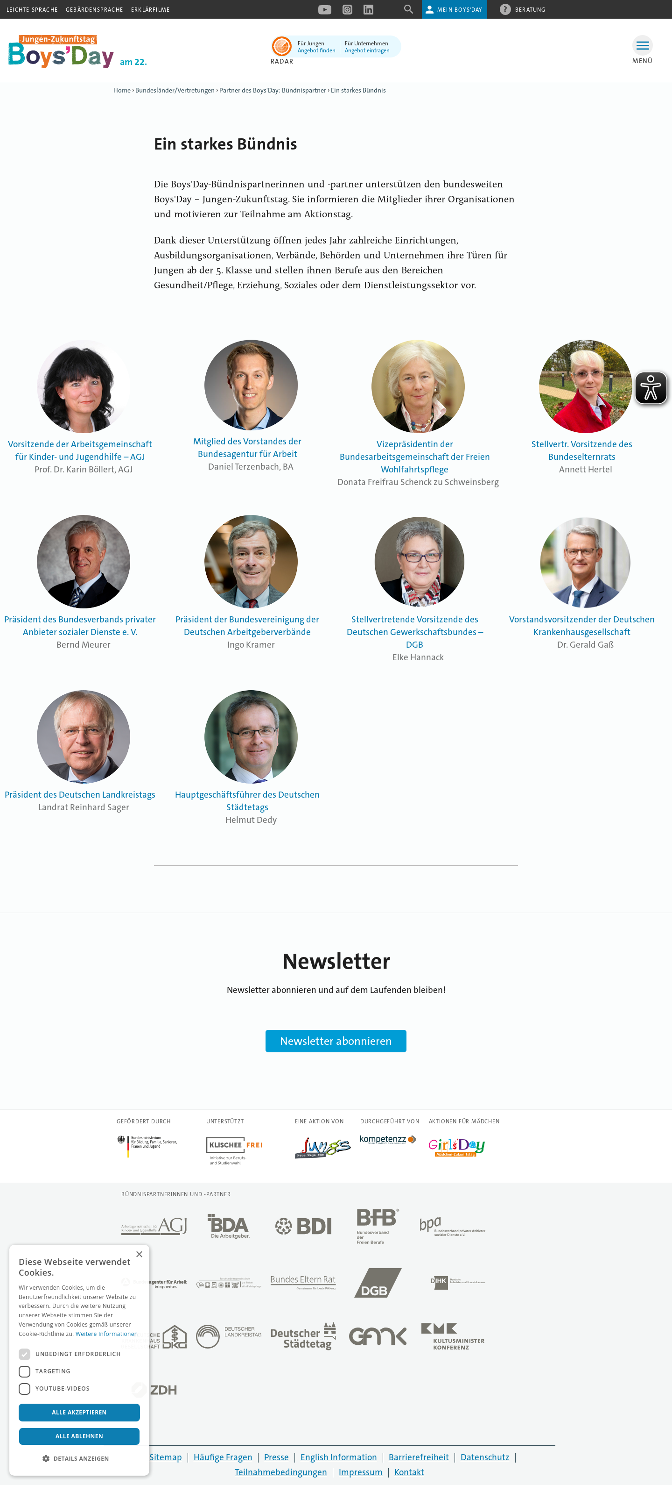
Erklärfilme (150, 10)
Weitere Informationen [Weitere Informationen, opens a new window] (107, 1334)
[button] (79, 1458)
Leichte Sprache (32, 10)
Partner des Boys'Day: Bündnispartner (272, 90)
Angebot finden (317, 50)
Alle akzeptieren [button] (79, 1412)
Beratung (530, 9)
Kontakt (409, 1472)
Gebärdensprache (94, 10)
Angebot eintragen (367, 50)
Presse (276, 1457)
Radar (282, 61)
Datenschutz (485, 1457)
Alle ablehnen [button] (79, 1436)
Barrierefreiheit (419, 1457)
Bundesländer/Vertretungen (175, 90)
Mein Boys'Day (460, 10)
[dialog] (79, 1360)
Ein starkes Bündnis (358, 90)
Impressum (361, 1472)
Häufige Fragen (223, 1457)
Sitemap (165, 1457)
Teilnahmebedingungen (281, 1472)
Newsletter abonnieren (336, 1041)
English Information (339, 1457)
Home (122, 90)
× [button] (138, 1254)
